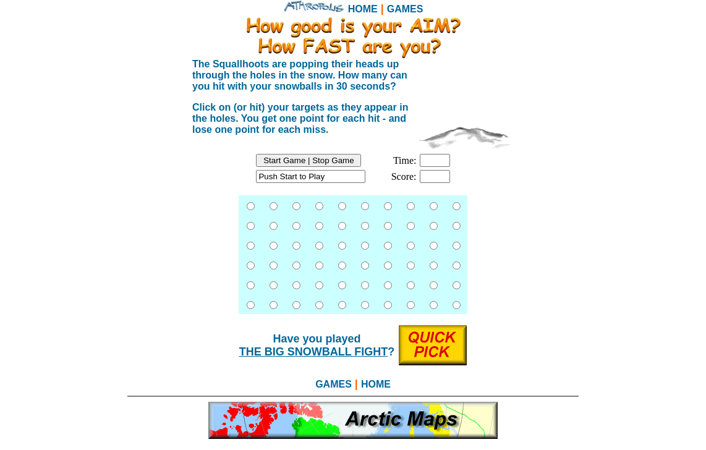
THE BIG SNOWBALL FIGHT (313, 352)
